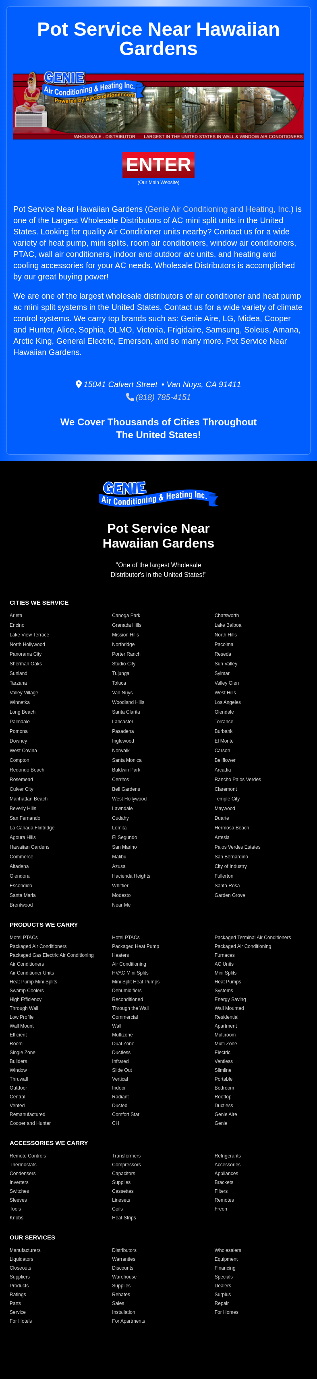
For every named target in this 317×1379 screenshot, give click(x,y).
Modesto (121, 895)
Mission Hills (125, 635)
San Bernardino (231, 857)
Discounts (122, 1268)
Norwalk (120, 750)
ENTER (158, 164)
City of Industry (231, 866)
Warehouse (124, 1277)
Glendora (19, 876)
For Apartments (128, 1321)
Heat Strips (124, 1218)
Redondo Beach (27, 770)
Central (17, 1097)
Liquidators (21, 1259)
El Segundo (124, 837)
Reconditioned (127, 999)
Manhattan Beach (29, 799)
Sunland (18, 673)
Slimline (223, 1070)
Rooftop (223, 1097)
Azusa (118, 866)
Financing (225, 1268)
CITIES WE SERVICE (39, 602)
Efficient (18, 1035)
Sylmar (222, 673)
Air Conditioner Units (32, 973)
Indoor (119, 1088)
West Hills (225, 693)
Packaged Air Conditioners (38, 946)
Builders (18, 1061)
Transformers (126, 1156)
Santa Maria (23, 895)
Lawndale (122, 808)
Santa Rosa (227, 886)
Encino (17, 625)
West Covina (23, 750)
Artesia (222, 837)
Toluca (119, 683)
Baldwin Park (126, 770)
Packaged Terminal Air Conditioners (253, 937)
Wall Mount (22, 1026)
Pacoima (224, 644)
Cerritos (120, 779)
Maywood (225, 808)
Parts (15, 1303)
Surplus (223, 1294)
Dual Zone (123, 1044)
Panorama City (25, 654)
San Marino (124, 847)
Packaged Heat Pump (135, 946)
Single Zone (22, 1052)
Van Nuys (122, 693)
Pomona (19, 731)
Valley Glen (227, 683)
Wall (116, 1026)
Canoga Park (126, 615)
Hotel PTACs (125, 937)
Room (16, 1044)
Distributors (124, 1250)
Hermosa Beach (232, 828)
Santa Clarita (126, 712)
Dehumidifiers (126, 990)
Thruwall (19, 1079)
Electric (222, 1052)
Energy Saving (230, 999)
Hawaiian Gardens (30, 847)
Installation (123, 1312)
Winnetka (20, 702)
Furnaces (225, 955)
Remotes (224, 1200)
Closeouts (20, 1268)
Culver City (21, 789)
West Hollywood (129, 799)
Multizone (122, 1035)
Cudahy (120, 818)
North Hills (226, 635)
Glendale (224, 712)
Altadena (19, 866)
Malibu (119, 857)
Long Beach (22, 712)
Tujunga (120, 673)
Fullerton (224, 876)
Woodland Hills (128, 702)
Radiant (120, 1097)
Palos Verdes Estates (238, 847)
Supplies (121, 1182)
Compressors (126, 1165)
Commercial (125, 1017)
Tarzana (18, 683)
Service (18, 1312)
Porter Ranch (126, 654)
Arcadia (223, 770)
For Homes (226, 1312)
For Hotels (21, 1321)
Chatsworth (227, 615)
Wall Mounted (229, 1008)
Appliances (226, 1173)
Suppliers (20, 1277)
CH (115, 1123)
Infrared (120, 1061)
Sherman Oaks (26, 664)
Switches (19, 1191)
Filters (221, 1191)
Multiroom (225, 1035)
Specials (224, 1277)
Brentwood (21, 905)
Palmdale (20, 721)
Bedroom (224, 1088)
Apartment (226, 1026)
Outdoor (18, 1088)
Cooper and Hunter (30, 1123)
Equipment (226, 1259)
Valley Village (24, 693)
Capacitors (123, 1173)
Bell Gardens (126, 789)
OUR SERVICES (32, 1237)
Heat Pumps (228, 982)
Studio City (123, 664)
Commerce (21, 857)
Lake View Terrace (29, 635)
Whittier (120, 886)
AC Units (224, 964)
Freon (221, 1209)
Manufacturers (25, 1250)
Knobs (16, 1218)
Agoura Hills (23, 837)
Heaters (120, 955)
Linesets (121, 1200)
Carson (222, 750)
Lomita (119, 828)
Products (19, 1286)
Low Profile (21, 1017)
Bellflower (225, 760)
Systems (224, 990)
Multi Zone (226, 1044)
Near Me (121, 905)
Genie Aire (226, 1114)
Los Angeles (228, 702)
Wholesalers (228, 1250)
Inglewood (123, 741)
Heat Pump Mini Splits (33, 982)
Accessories (228, 1165)
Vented (17, 1105)
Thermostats (23, 1165)
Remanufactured (28, 1114)
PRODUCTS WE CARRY (44, 924)
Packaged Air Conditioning (243, 946)
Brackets (224, 1182)
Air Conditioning (129, 964)
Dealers (223, 1286)
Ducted (119, 1105)
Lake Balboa (228, 625)
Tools (15, 1209)
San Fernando (25, 818)
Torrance (224, 721)
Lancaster (122, 721)
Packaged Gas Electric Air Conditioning (52, 955)
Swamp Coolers (27, 990)
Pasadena (123, 731)
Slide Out (122, 1070)
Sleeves (18, 1200)
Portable (224, 1079)
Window (18, 1070)
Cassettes (122, 1191)
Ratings (18, 1294)
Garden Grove (230, 895)
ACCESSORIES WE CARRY (49, 1142)
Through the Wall (130, 1008)
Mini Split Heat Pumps (136, 982)
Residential (226, 1017)
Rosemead (21, 779)
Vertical (120, 1079)
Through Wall (24, 1008)
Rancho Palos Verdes (238, 779)
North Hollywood (27, 644)
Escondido (21, 886)
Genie (221, 1123)
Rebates (121, 1294)
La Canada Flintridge (32, 828)
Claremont (226, 789)
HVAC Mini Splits (130, 973)
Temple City (227, 799)
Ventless (224, 1061)
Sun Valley (226, 664)
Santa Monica (126, 760)
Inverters (19, 1182)
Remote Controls (28, 1156)
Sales (118, 1303)
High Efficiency (25, 999)
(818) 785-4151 (158, 397)
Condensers (23, 1173)
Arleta (16, 615)
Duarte (222, 818)
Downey (18, 741)
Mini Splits (226, 973)
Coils (117, 1209)
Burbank (224, 731)
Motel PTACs (24, 937)
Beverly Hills (23, 808)
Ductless (121, 1052)
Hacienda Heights (131, 876)
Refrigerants (228, 1156)
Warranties (123, 1259)
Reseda (223, 654)
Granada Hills (126, 625)
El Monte (224, 741)
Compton (19, 760)
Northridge (123, 644)
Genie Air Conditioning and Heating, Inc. (219, 209)
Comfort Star (125, 1114)
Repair (222, 1303)
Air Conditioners (27, 964)
